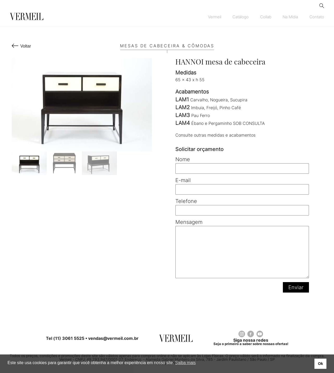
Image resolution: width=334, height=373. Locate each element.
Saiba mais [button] (185, 362)
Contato (316, 17)
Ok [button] (320, 364)
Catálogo (240, 17)
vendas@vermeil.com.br (113, 338)
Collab (265, 17)
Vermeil (214, 17)
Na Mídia (290, 17)
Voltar (25, 46)
